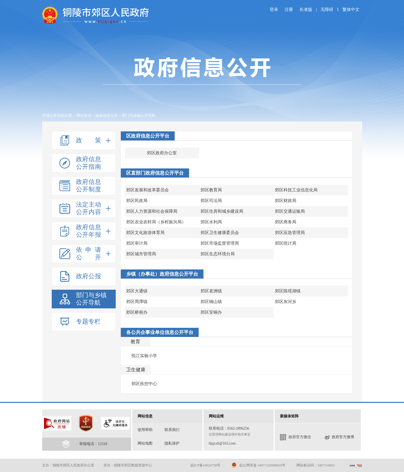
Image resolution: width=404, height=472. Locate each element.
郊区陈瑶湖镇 (288, 291)
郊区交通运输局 (290, 211)
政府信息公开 (106, 116)
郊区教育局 (211, 190)
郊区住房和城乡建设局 (222, 211)
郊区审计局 (136, 243)
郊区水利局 (211, 222)
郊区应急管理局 (290, 232)
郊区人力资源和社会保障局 (151, 211)
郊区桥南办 (136, 312)
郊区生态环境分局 (218, 254)
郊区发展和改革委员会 (147, 190)
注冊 (289, 9)
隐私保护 (172, 443)
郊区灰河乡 (285, 301)
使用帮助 (145, 430)
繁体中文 (350, 9)
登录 (274, 9)
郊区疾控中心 (144, 383)
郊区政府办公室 (162, 153)
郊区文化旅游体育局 (145, 232)
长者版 (306, 9)
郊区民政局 (136, 200)
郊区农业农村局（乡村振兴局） (156, 222)
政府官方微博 (339, 437)
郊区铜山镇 (211, 301)
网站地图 (145, 443)
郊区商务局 (285, 222)
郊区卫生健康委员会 (220, 232)
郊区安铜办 (211, 312)
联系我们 (172, 430)
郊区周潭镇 (136, 301)
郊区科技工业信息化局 (296, 190)
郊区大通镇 (136, 291)
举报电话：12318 (93, 444)
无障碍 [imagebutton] (327, 9)
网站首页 (84, 116)
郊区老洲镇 (211, 291)
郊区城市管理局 (141, 254)
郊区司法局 (211, 200)
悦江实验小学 (144, 355)
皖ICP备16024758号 (205, 465)
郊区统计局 (285, 243)
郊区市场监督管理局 (220, 243)
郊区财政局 (285, 200)
